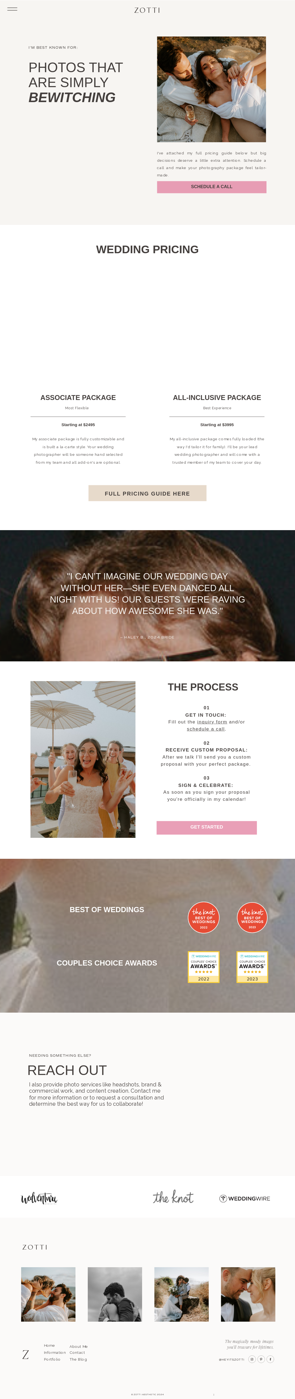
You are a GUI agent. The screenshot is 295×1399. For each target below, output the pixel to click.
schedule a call (206, 728)
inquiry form (212, 722)
